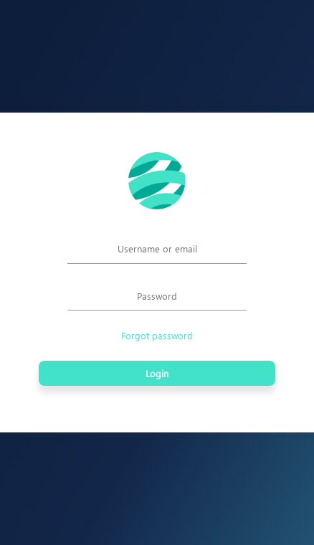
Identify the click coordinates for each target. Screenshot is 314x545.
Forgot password (157, 335)
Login (157, 373)
